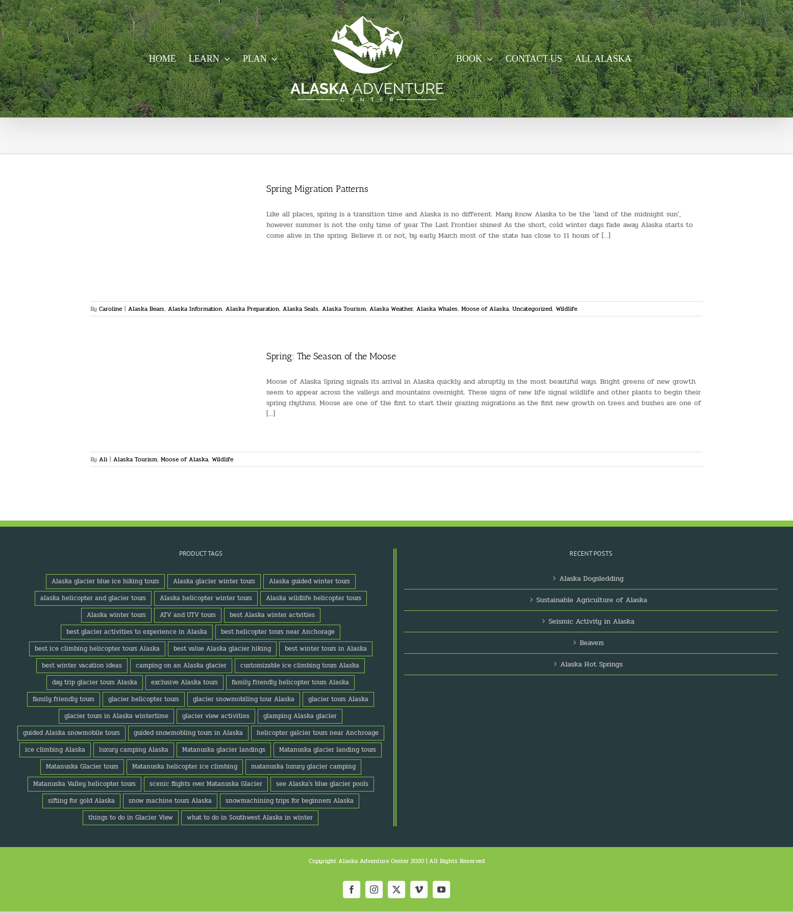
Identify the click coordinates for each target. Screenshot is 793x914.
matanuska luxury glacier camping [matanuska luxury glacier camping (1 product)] (303, 766)
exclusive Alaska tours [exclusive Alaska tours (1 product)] (184, 682)
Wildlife (566, 308)
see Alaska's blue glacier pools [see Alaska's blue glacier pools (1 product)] (322, 784)
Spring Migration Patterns (317, 188)
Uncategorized (532, 308)
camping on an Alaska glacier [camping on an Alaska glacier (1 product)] (181, 665)
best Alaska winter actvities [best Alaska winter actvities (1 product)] (272, 615)
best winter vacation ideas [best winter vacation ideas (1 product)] (82, 665)
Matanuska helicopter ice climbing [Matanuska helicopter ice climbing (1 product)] (184, 766)
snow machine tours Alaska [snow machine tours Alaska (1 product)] (170, 801)
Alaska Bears (146, 308)
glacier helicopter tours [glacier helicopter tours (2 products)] (143, 699)
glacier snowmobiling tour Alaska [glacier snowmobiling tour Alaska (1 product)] (243, 699)
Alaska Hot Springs (591, 664)
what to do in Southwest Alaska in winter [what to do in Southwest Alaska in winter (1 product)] (250, 817)
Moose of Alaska (485, 308)
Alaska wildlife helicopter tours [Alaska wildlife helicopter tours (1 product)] (313, 598)
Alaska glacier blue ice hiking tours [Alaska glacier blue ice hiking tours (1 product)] (105, 581)
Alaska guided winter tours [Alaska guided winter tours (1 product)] (309, 581)
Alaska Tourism (344, 308)
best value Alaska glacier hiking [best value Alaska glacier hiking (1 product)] (222, 649)
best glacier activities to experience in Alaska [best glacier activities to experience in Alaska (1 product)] (136, 632)
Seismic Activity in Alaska (591, 621)
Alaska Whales (437, 308)
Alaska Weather (391, 308)
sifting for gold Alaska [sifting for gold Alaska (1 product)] (81, 801)
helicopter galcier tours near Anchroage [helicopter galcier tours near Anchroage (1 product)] (318, 733)
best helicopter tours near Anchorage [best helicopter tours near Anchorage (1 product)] (278, 632)
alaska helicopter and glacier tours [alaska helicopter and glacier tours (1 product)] (93, 598)
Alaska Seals (300, 308)
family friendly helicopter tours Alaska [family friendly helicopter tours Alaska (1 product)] (290, 682)
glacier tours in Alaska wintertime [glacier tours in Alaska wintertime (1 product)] (116, 716)
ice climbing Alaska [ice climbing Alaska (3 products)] (55, 750)
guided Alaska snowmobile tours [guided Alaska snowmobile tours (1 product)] (71, 733)
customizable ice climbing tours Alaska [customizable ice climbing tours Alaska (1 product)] (299, 665)
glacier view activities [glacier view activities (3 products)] (216, 716)
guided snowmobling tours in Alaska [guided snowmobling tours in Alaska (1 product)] (188, 733)
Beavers (592, 642)
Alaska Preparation (252, 308)
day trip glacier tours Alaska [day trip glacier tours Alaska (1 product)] (94, 682)
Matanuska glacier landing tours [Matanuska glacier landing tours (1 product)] (327, 750)
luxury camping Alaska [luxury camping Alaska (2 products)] (133, 750)
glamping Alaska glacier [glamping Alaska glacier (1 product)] (300, 716)
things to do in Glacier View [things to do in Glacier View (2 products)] (130, 817)
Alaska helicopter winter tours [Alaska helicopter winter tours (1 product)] (206, 598)
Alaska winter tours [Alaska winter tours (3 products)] (116, 615)
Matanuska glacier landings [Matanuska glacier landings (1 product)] (223, 750)
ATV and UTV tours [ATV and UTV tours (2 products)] (188, 615)
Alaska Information (195, 308)
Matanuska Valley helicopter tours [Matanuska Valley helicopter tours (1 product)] (84, 784)
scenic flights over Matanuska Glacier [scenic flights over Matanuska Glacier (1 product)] (206, 784)
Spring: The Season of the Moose (331, 356)
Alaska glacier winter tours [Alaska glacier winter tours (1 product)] (214, 581)
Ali (103, 459)
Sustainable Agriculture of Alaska (591, 600)
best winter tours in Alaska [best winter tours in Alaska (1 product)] (326, 649)
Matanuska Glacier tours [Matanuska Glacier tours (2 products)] (82, 766)
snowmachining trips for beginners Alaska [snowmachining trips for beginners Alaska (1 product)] (290, 801)
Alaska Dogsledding (591, 578)
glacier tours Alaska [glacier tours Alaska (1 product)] (338, 699)
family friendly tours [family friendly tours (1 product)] (63, 699)
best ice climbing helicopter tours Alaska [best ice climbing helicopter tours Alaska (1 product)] (97, 649)
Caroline (110, 308)
